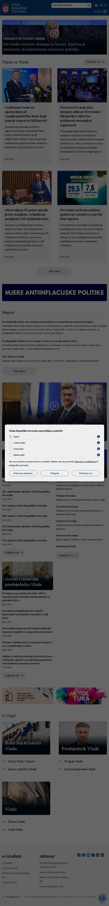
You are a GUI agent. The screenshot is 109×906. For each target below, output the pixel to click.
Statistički (18, 449)
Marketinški (19, 455)
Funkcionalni (19, 442)
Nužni (16, 436)
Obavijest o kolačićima (85, 461)
